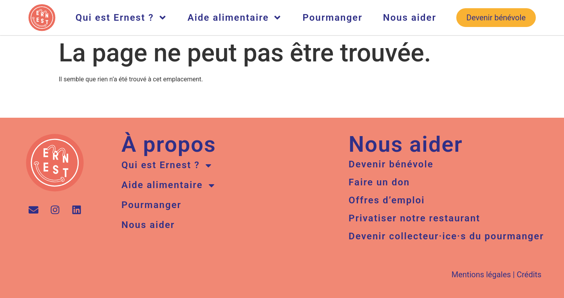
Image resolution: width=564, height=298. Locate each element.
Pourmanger (332, 17)
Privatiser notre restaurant (414, 218)
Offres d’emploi (387, 200)
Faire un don (379, 182)
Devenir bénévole (391, 164)
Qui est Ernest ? (121, 17)
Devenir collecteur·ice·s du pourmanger (446, 236)
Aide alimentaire (235, 17)
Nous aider (409, 17)
